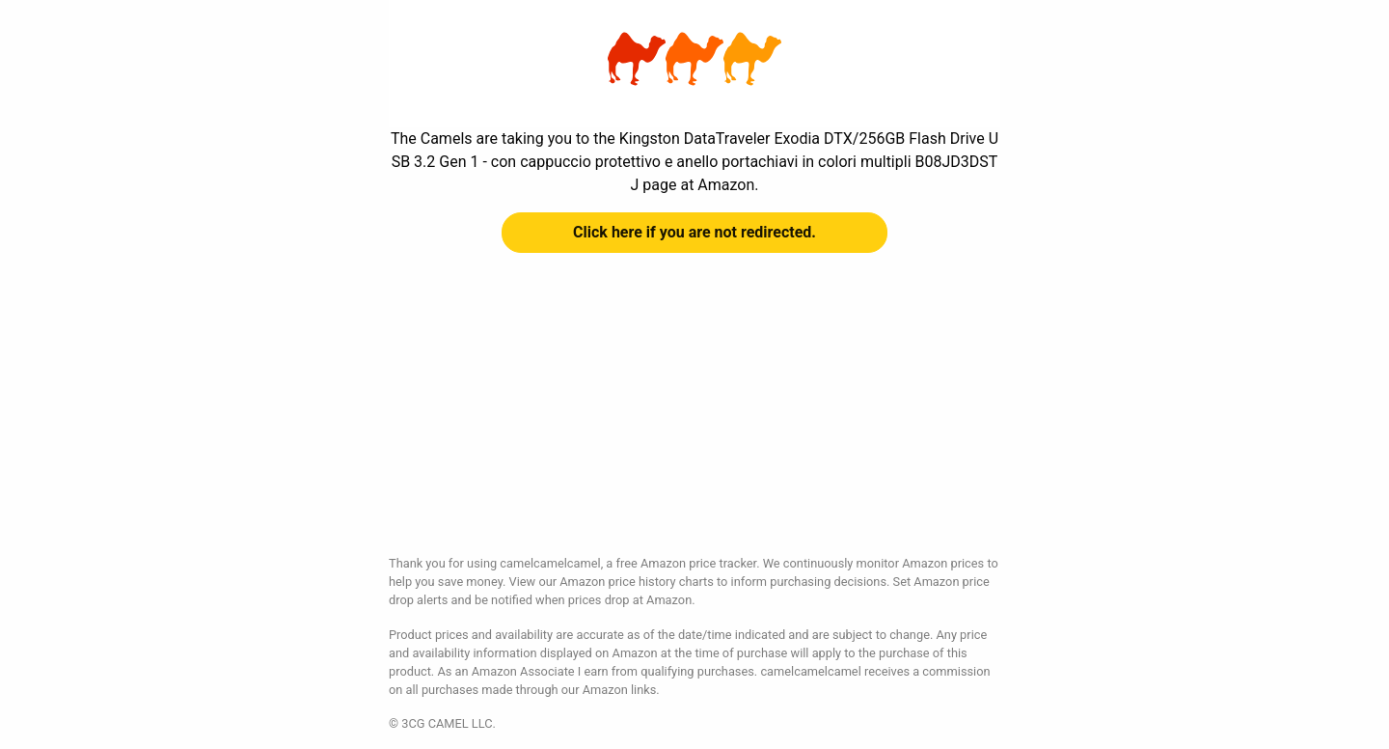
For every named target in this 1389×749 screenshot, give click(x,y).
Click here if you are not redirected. (694, 232)
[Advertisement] (694, 419)
